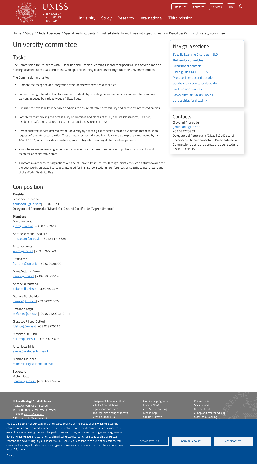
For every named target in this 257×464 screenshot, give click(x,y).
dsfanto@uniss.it (24, 288)
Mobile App (150, 413)
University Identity (205, 409)
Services (216, 7)
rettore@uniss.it (34, 414)
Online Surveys (152, 417)
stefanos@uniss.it (25, 313)
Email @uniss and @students (110, 413)
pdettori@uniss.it (24, 381)
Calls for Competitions (105, 405)
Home (17, 33)
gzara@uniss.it (23, 226)
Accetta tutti (233, 441)
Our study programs (155, 401)
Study (106, 18)
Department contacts (187, 66)
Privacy (10, 455)
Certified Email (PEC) (104, 417)
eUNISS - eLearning (155, 409)
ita (231, 7)
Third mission (180, 18)
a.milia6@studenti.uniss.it (30, 351)
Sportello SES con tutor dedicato (195, 83)
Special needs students (79, 33)
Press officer (201, 401)
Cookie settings (149, 441)
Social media (201, 405)
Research (125, 18)
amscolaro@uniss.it (26, 238)
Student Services (48, 33)
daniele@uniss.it (24, 301)
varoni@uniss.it (23, 276)
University (86, 18)
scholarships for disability (190, 101)
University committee (188, 60)
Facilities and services (187, 89)
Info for (178, 7)
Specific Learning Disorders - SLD (195, 55)
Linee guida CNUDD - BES (190, 72)
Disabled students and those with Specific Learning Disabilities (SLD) (145, 33)
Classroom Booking (205, 417)
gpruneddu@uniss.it (27, 203)
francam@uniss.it (25, 263)
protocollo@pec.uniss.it (33, 418)
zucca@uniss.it (23, 251)
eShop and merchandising (209, 413)
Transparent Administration (108, 401)
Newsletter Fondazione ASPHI (193, 95)
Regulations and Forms (105, 409)
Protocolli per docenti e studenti (194, 78)
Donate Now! (151, 405)
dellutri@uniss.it (24, 338)
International (151, 18)
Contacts (198, 7)
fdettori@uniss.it (24, 326)
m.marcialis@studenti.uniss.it (33, 363)
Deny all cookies (191, 441)
